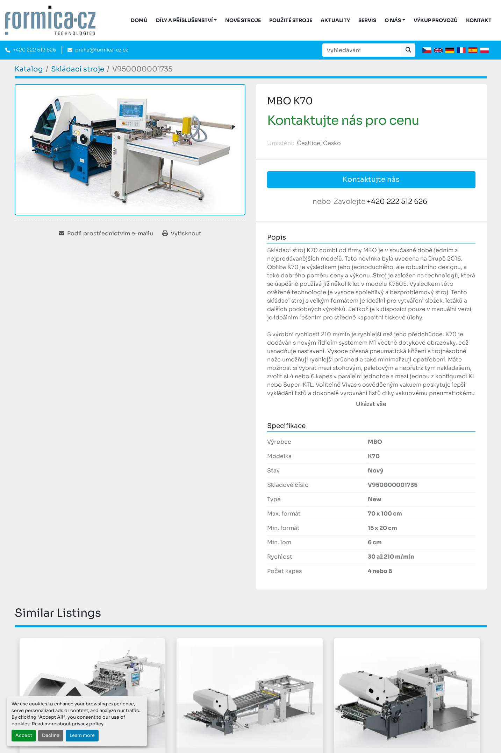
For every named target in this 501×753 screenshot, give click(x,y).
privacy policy (87, 724)
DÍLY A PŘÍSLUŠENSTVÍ (184, 20)
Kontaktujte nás (371, 179)
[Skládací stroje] (77, 69)
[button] (186, 20)
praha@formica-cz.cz (101, 50)
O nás (393, 20)
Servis (367, 20)
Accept (23, 735)
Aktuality (335, 20)
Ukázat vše (371, 404)
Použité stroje (290, 20)
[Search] (361, 50)
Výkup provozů (436, 20)
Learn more (82, 735)
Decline (50, 735)
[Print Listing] (182, 233)
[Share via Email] (106, 233)
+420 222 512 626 (34, 50)
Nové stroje (243, 20)
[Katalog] (29, 69)
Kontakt (479, 20)
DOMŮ (139, 20)
